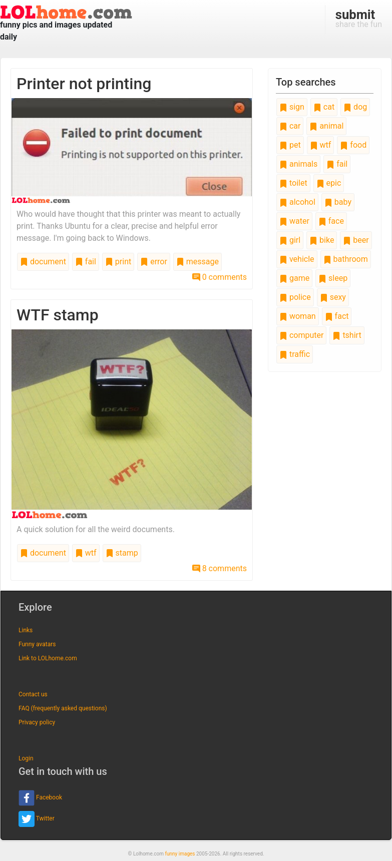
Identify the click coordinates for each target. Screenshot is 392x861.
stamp (122, 553)
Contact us (33, 694)
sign (291, 107)
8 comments (219, 568)
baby (337, 202)
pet (290, 145)
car (289, 126)
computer (301, 335)
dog (355, 107)
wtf (86, 553)
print (118, 261)
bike (321, 240)
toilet (293, 183)
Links (26, 630)
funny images (180, 853)
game (294, 278)
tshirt (346, 335)
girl (289, 240)
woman (297, 316)
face (331, 221)
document (43, 261)
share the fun (358, 18)
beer (355, 240)
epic (328, 183)
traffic (294, 354)
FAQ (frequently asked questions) (63, 708)
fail (85, 261)
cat (323, 107)
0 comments (219, 277)
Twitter (37, 819)
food (353, 145)
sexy (333, 297)
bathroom (345, 259)
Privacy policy (37, 722)
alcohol (297, 202)
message (197, 261)
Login (26, 758)
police (295, 297)
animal (326, 126)
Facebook (40, 798)
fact (337, 316)
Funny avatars (37, 644)
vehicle (296, 259)
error (153, 261)
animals (298, 164)
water (294, 221)
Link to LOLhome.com (48, 658)
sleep (332, 278)
